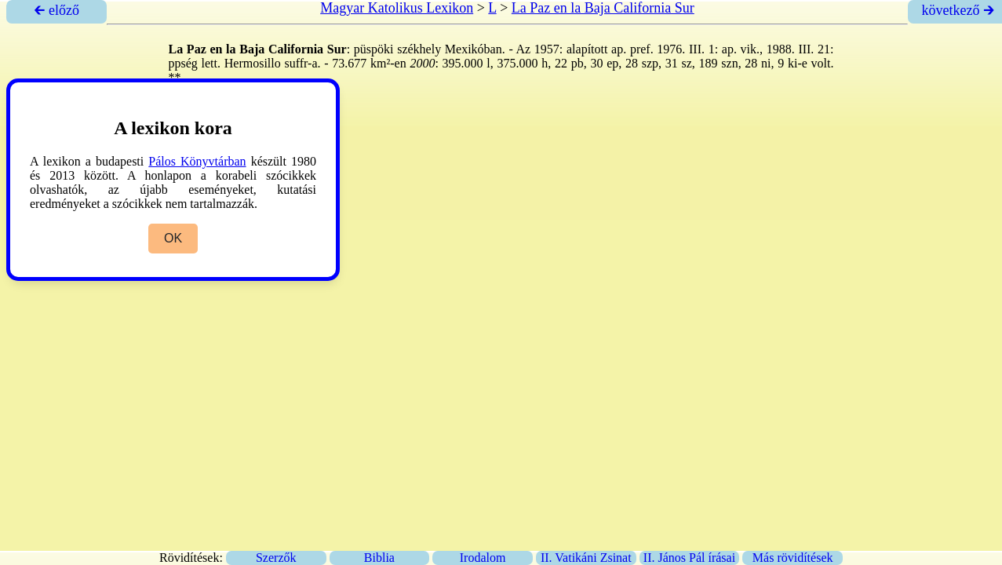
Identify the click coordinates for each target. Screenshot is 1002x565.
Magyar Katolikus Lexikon (396, 8)
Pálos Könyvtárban (197, 161)
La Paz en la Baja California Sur (603, 8)
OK (173, 238)
